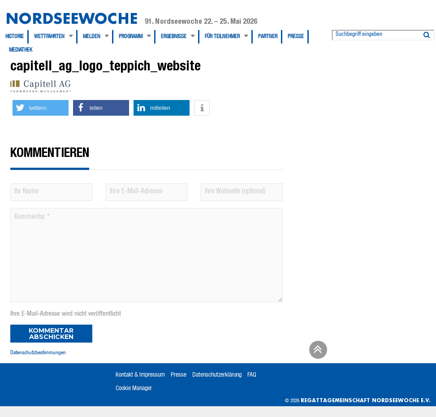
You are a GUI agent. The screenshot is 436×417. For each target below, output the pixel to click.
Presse (296, 36)
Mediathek (20, 50)
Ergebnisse (173, 36)
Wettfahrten (49, 36)
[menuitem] (17, 36)
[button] (41, 108)
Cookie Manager (134, 389)
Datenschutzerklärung (217, 375)
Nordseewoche (71, 18)
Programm (130, 36)
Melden (91, 36)
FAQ (251, 375)
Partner (267, 36)
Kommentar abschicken (51, 333)
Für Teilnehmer (222, 36)
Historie (14, 36)
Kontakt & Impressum (140, 375)
